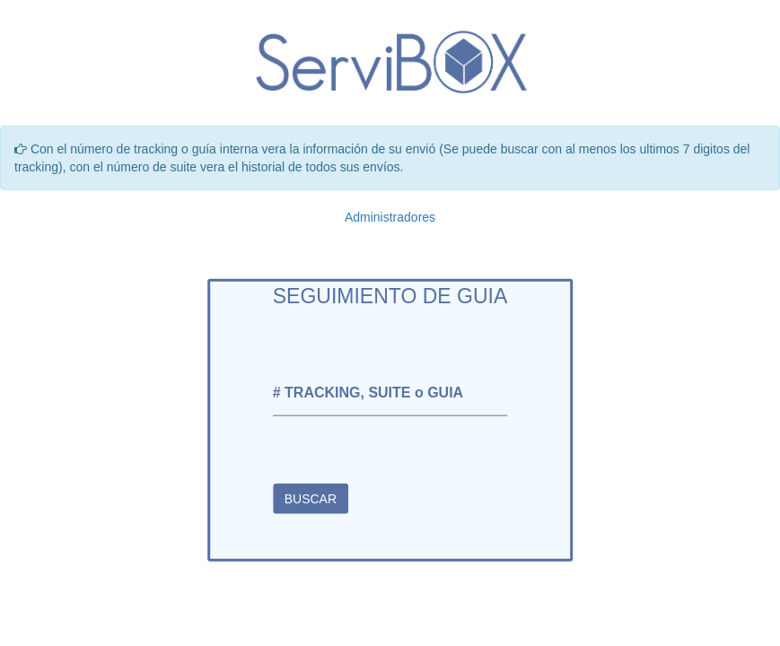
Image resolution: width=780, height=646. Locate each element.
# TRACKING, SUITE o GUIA (368, 392)
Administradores (390, 217)
